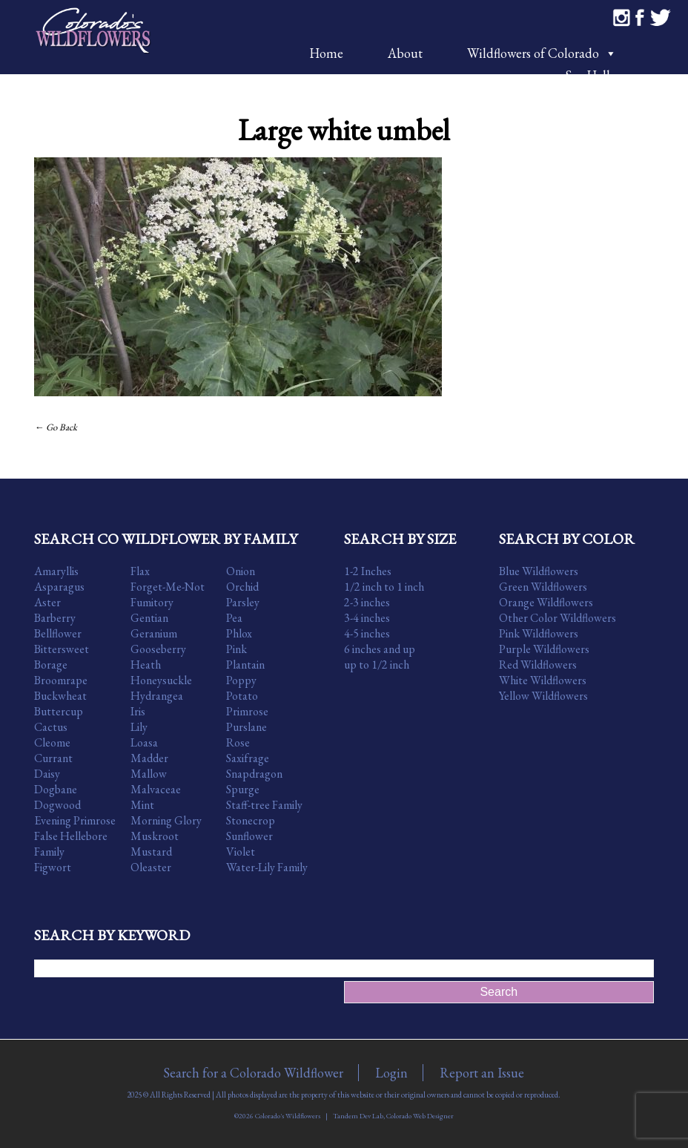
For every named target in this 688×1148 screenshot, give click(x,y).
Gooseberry (158, 649)
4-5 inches (367, 633)
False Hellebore (71, 836)
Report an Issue (482, 1072)
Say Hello (591, 75)
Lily (139, 727)
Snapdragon (254, 773)
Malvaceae (155, 789)
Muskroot (154, 836)
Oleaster (150, 867)
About (405, 53)
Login (391, 1072)
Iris (137, 711)
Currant (53, 758)
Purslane (246, 727)
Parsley (242, 602)
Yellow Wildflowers (543, 695)
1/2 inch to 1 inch (384, 586)
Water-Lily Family (267, 867)
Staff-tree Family (264, 805)
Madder (149, 758)
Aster (47, 602)
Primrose (247, 711)
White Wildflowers (542, 680)
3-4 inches (367, 618)
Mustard (151, 851)
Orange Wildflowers (546, 602)
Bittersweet (61, 649)
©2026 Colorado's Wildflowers (277, 1116)
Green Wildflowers (543, 586)
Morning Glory (166, 820)
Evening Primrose (75, 820)
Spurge (242, 789)
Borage (50, 664)
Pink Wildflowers (538, 633)
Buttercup (58, 711)
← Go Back (55, 427)
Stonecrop (250, 820)
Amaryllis (56, 571)
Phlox (239, 633)
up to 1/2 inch (376, 664)
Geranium (153, 633)
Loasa (144, 742)
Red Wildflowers (538, 664)
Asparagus (59, 586)
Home (326, 53)
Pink (236, 649)
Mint (142, 805)
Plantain (245, 664)
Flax (140, 571)
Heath (145, 664)
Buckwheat (60, 695)
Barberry (55, 618)
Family (49, 851)
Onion (240, 571)
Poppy (241, 680)
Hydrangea (156, 695)
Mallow (148, 773)
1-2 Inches (367, 571)
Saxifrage (247, 758)
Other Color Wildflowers (557, 618)
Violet (240, 851)
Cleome (52, 742)
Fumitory (151, 602)
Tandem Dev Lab (358, 1116)
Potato (242, 695)
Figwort (52, 867)
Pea (234, 618)
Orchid (242, 586)
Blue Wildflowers (538, 571)
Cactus (50, 727)
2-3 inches (367, 602)
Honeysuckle (161, 680)
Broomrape (60, 680)
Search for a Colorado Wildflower (253, 1072)
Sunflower (249, 836)
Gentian (149, 618)
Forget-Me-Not (167, 586)
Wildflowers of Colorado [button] (542, 53)
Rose (238, 742)
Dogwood (57, 805)
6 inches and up (379, 649)
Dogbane (55, 789)
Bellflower (58, 633)
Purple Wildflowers (544, 649)
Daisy (47, 773)
